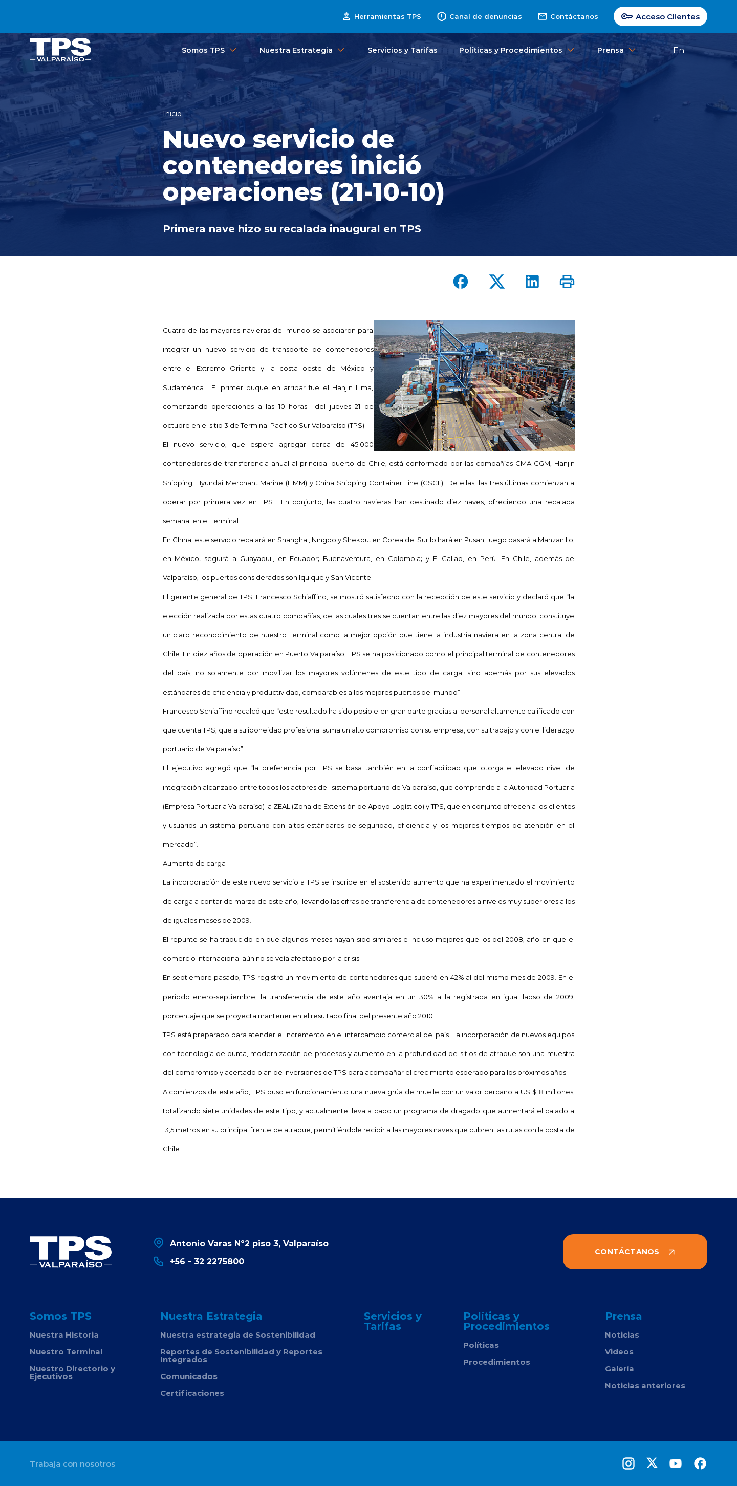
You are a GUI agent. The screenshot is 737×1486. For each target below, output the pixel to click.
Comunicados (189, 1376)
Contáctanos (567, 16)
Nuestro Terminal (66, 1351)
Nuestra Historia (64, 1335)
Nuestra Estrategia (302, 50)
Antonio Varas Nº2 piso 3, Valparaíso (241, 1243)
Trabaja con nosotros (72, 1464)
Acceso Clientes (660, 16)
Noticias (622, 1335)
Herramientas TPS (381, 16)
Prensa (617, 50)
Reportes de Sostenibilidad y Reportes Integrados (241, 1355)
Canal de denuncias (479, 16)
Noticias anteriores (645, 1385)
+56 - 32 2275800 (198, 1261)
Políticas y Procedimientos (517, 50)
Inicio (172, 113)
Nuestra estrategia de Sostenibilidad (237, 1335)
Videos (619, 1351)
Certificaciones (192, 1393)
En (678, 50)
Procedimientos (496, 1362)
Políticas (481, 1345)
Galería (619, 1368)
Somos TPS (210, 50)
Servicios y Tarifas (402, 50)
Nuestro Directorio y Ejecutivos (72, 1372)
